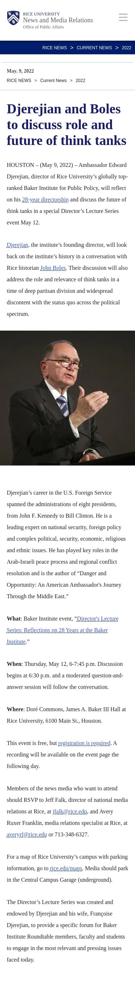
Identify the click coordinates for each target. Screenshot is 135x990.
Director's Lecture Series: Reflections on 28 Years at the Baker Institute (62, 630)
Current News (94, 47)
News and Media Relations (58, 20)
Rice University (41, 14)
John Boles (53, 268)
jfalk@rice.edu (70, 811)
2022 (126, 47)
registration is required (84, 743)
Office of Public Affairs (43, 26)
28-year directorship (45, 199)
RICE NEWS (54, 47)
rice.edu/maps (66, 868)
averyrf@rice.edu (27, 834)
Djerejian (17, 245)
